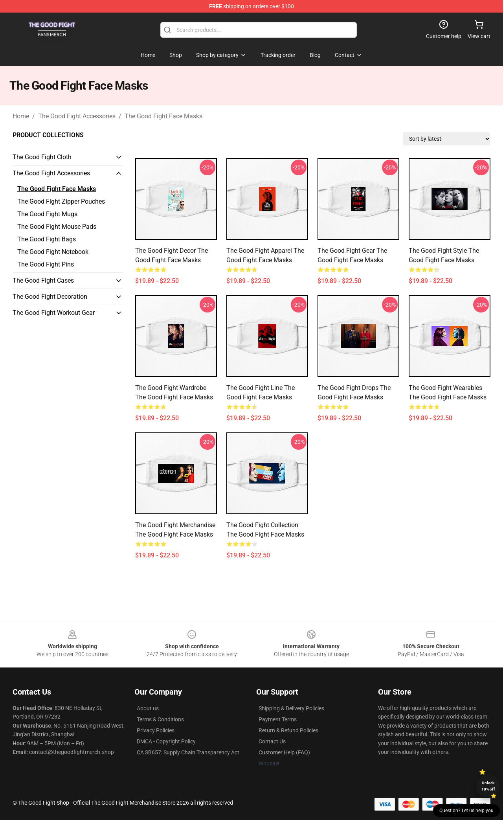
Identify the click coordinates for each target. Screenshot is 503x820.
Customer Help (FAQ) (284, 752)
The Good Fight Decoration (50, 296)
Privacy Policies (155, 730)
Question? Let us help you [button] (466, 810)
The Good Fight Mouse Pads (56, 226)
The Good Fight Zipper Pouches (61, 201)
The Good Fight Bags (46, 239)
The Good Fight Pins (45, 264)
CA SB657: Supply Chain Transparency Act (188, 752)
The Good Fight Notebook (52, 252)
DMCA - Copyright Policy (166, 741)
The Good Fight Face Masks (163, 116)
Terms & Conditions (160, 719)
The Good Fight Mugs (47, 214)
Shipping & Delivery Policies (291, 708)
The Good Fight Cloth (42, 157)
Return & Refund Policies (288, 730)
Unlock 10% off (488, 786)
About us (148, 708)
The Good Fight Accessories (77, 116)
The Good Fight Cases (43, 280)
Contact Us (272, 741)
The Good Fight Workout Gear (54, 312)
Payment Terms (278, 719)
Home (21, 116)
